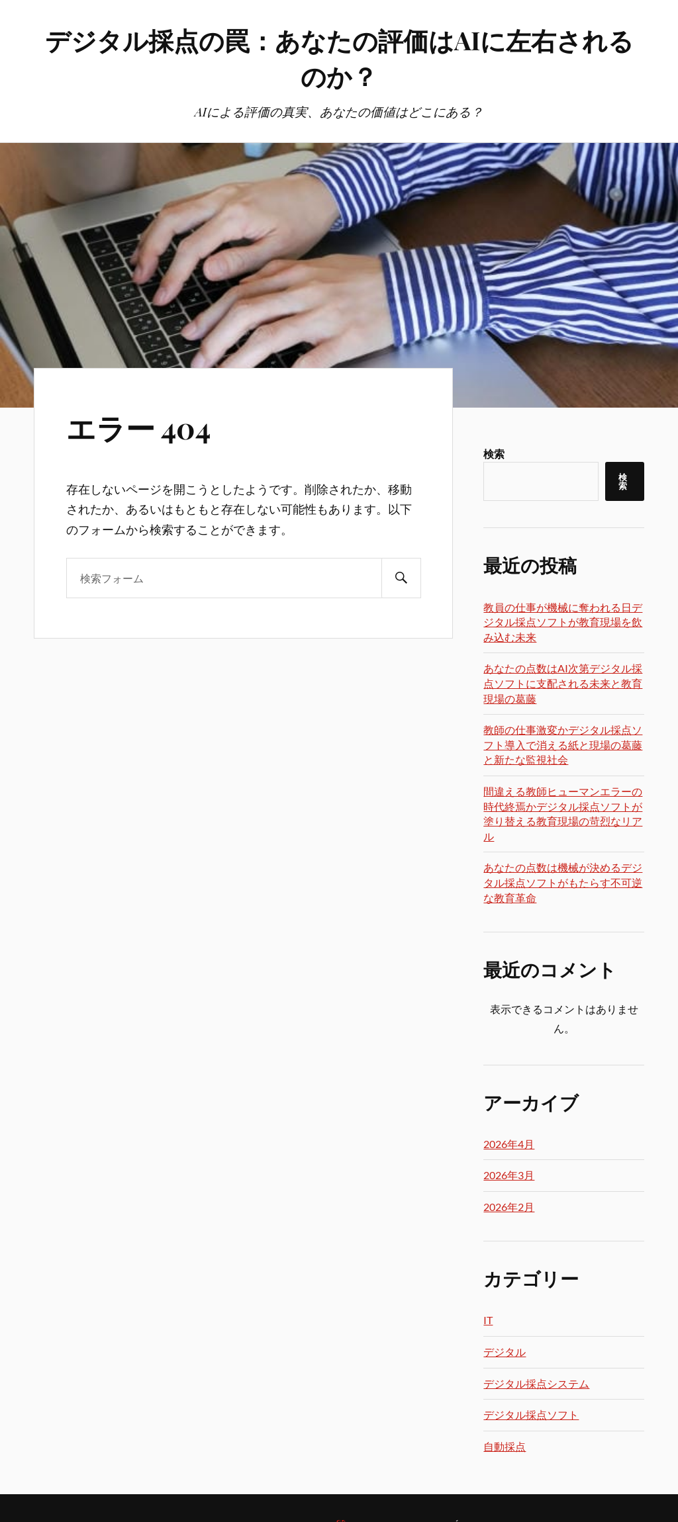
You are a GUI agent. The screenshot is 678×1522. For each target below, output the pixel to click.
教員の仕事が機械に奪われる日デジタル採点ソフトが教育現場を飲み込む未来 (562, 622)
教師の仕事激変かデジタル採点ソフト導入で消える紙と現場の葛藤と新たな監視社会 (562, 744)
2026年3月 (508, 1175)
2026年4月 (508, 1144)
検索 (494, 453)
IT (488, 1320)
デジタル (504, 1351)
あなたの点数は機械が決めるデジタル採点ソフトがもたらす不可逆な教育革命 (562, 882)
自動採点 (504, 1446)
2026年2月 (508, 1206)
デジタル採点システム (536, 1383)
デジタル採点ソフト (531, 1414)
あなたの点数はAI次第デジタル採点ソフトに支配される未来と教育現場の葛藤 (562, 683)
